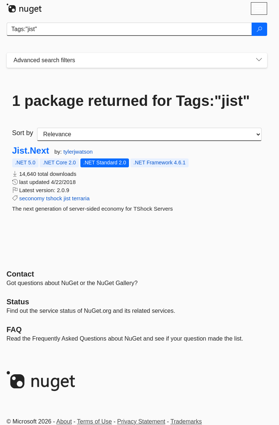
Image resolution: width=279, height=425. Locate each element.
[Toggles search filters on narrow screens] (259, 60)
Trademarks (186, 421)
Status (18, 302)
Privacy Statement (141, 421)
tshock (54, 198)
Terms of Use (94, 421)
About (64, 421)
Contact (20, 274)
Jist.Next (30, 151)
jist (67, 198)
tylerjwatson (78, 151)
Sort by (22, 133)
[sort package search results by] (149, 134)
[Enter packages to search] (129, 29)
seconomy (31, 198)
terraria (81, 198)
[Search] (259, 29)
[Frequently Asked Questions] (14, 329)
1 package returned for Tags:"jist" (131, 101)
